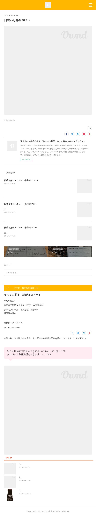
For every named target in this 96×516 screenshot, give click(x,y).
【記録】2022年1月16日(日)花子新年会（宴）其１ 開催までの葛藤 (45, 491)
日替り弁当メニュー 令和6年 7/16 (21, 180)
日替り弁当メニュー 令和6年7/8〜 (20, 204)
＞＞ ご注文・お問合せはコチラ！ (23, 288)
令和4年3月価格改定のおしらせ (31, 477)
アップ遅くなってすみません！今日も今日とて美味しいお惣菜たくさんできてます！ (37, 210)
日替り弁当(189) (9, 120)
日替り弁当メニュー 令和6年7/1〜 (20, 227)
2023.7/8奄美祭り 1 (27, 464)
